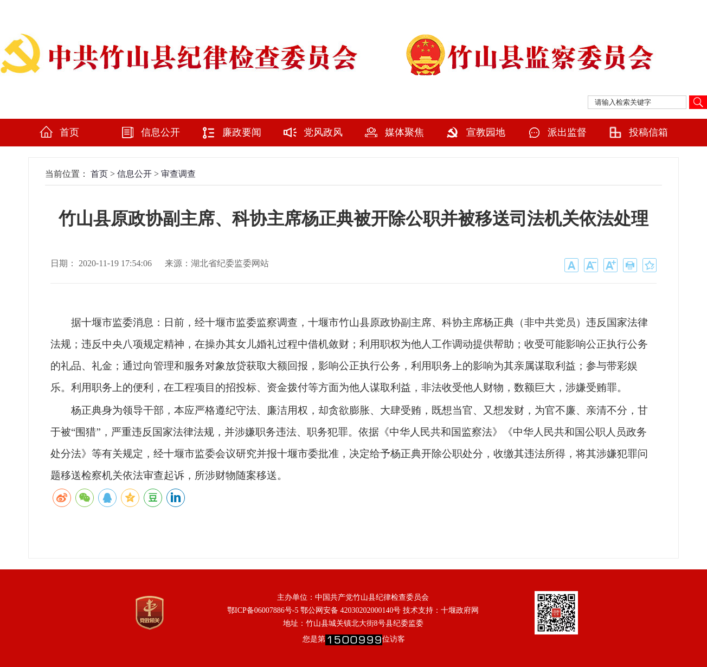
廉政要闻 (241, 132)
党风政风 (323, 132)
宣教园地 (485, 132)
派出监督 (567, 132)
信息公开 (160, 132)
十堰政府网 (460, 610)
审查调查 (178, 173)
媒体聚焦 (404, 132)
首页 (69, 132)
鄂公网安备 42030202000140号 (350, 610)
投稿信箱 (648, 132)
